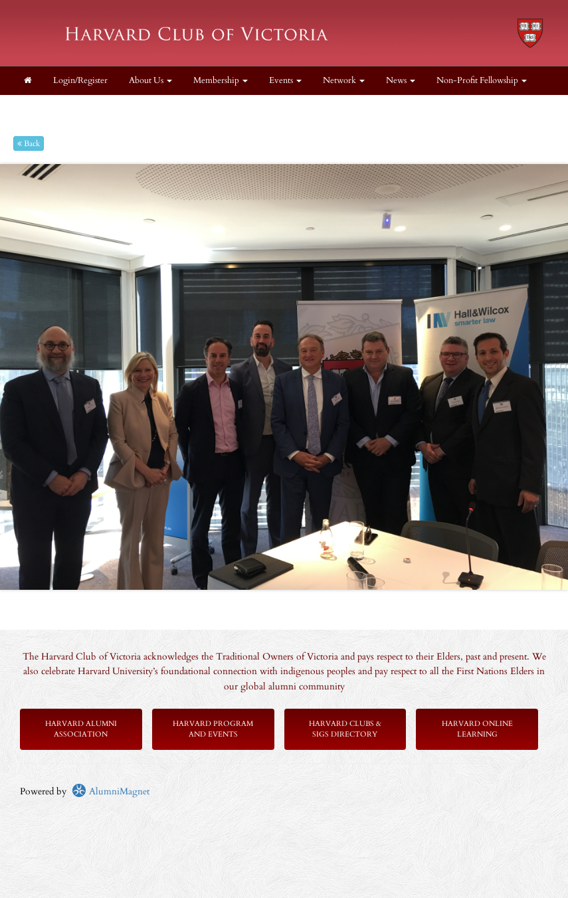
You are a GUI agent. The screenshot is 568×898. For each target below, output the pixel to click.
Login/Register (80, 80)
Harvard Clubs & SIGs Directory (345, 729)
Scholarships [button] (50, 108)
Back (28, 143)
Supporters (197, 108)
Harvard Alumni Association (81, 729)
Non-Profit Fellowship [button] (481, 80)
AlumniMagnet (110, 791)
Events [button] (285, 80)
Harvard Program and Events (213, 729)
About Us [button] (150, 80)
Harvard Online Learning (477, 729)
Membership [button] (220, 80)
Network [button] (344, 80)
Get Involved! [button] (127, 108)
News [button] (400, 80)
